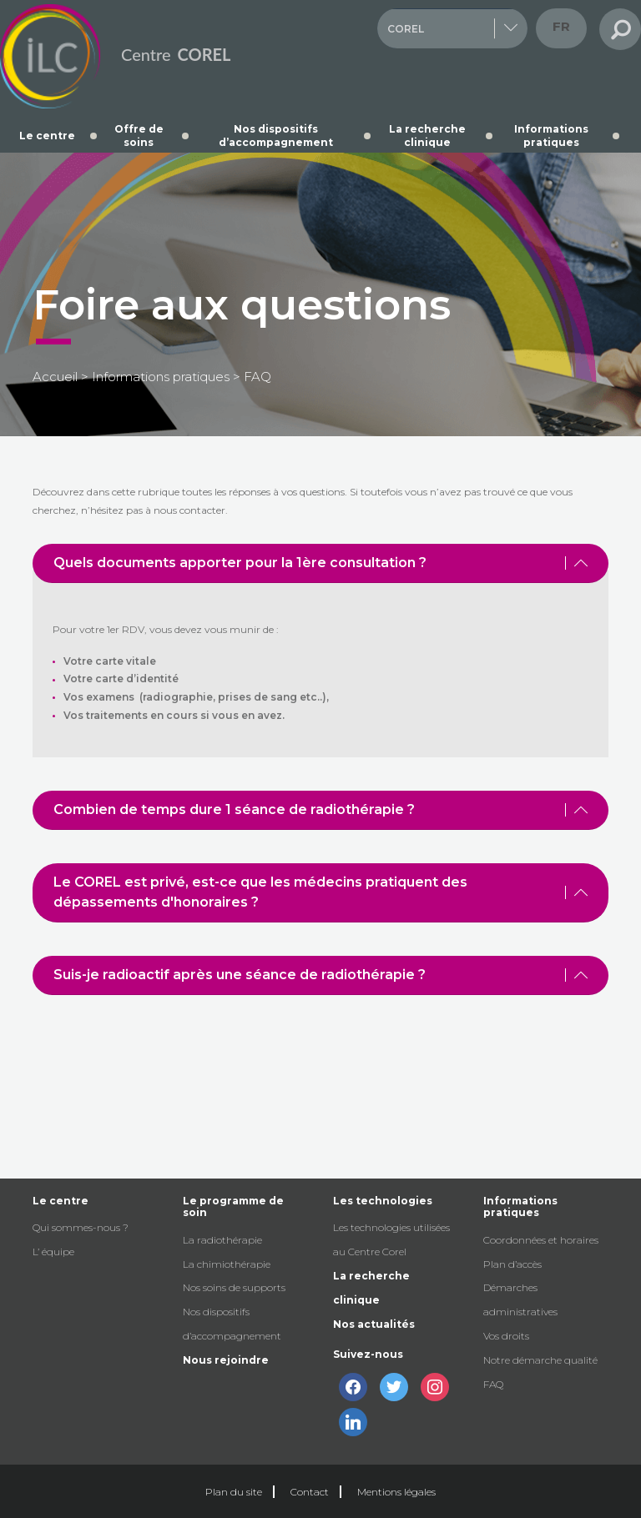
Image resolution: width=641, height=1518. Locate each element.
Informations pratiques (551, 135)
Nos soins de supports (234, 1287)
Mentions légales (396, 1491)
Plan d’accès (512, 1264)
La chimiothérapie (226, 1264)
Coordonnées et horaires (540, 1240)
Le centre (47, 135)
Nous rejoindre (226, 1360)
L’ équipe (53, 1251)
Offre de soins (139, 135)
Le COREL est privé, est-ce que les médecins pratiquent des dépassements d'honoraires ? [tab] (320, 892)
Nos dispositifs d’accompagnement (276, 135)
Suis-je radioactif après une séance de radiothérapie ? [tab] (320, 975)
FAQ (493, 1384)
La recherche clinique (427, 135)
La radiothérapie (222, 1240)
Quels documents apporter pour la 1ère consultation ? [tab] (320, 563)
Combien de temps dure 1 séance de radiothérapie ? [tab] (320, 809)
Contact (309, 1491)
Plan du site (233, 1491)
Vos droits (506, 1336)
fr (561, 26)
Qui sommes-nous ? (81, 1227)
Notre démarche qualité (540, 1360)
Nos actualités (374, 1324)
